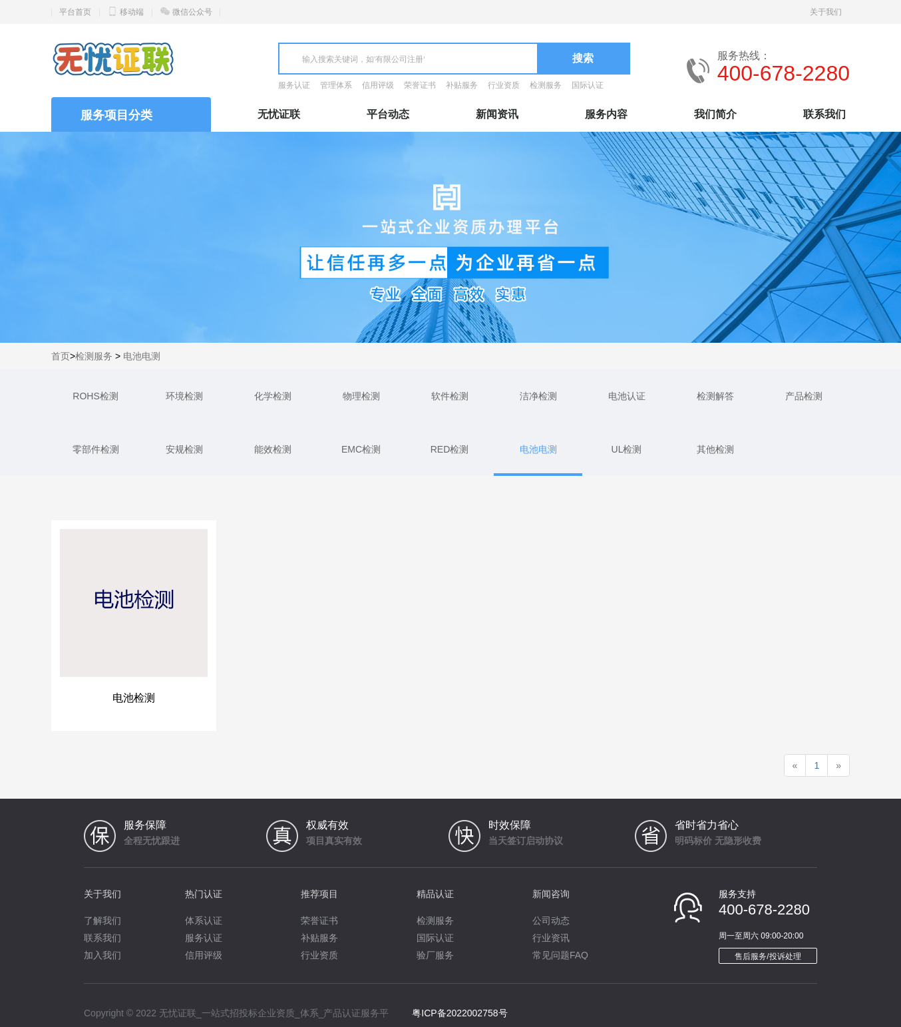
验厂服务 (435, 955)
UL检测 (627, 449)
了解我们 (102, 920)
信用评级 (378, 85)
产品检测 (803, 396)
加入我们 (102, 955)
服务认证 (294, 85)
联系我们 (824, 114)
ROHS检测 (95, 396)
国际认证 (588, 85)
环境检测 (184, 396)
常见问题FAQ (560, 955)
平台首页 (75, 12)
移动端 (132, 12)
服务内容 (606, 114)
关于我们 (826, 12)
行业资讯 (551, 937)
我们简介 (715, 114)
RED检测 (450, 449)
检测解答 (715, 396)
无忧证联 (279, 114)
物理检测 (361, 396)
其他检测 (715, 449)
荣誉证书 (420, 85)
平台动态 (388, 114)
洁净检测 (538, 396)
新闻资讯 (497, 114)
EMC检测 (361, 449)
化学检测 (272, 396)
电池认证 (626, 396)
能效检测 (272, 449)
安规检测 (184, 449)
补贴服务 (462, 85)
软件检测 (449, 396)
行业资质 (504, 85)
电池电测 (141, 356)
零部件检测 (96, 449)
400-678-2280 (783, 73)
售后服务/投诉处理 (768, 956)
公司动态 (551, 920)
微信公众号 (192, 12)
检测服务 (546, 85)
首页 (60, 356)
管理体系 (336, 85)
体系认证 (203, 920)
